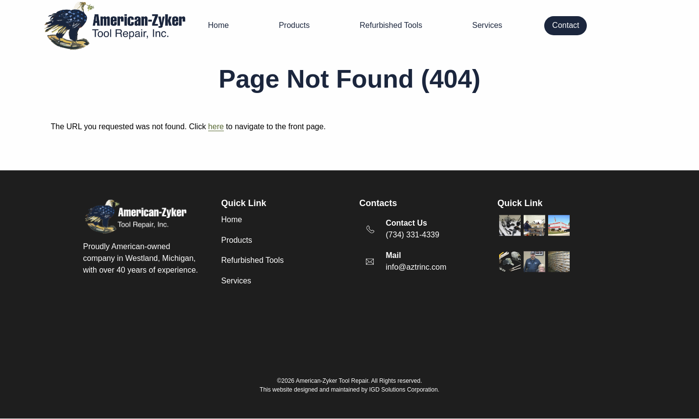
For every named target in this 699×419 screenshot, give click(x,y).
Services (487, 25)
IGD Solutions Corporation (403, 389)
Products (294, 25)
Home (218, 25)
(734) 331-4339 (412, 235)
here (216, 126)
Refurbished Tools (391, 25)
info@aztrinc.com (416, 267)
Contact (565, 25)
